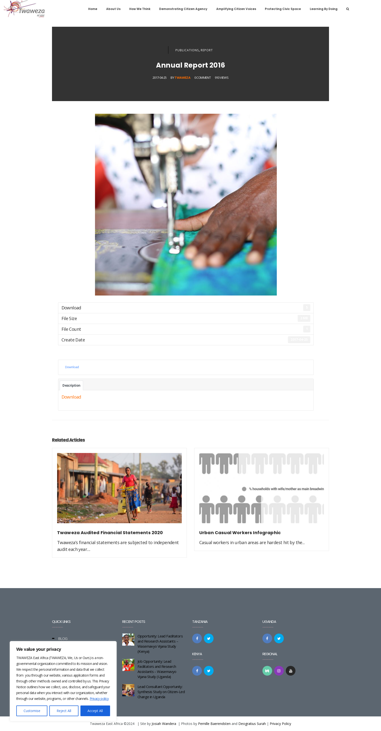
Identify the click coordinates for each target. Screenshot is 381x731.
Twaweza (182, 77)
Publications (187, 50)
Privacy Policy (280, 723)
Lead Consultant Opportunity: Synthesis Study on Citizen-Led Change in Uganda (161, 691)
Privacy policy (99, 698)
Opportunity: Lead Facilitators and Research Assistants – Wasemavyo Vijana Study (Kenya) (160, 644)
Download (72, 367)
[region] (63, 681)
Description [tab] (71, 385)
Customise (32, 710)
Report (207, 50)
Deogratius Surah (252, 723)
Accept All (95, 710)
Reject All (64, 710)
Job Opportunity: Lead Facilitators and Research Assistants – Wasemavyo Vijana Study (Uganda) (157, 669)
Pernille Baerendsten (214, 723)
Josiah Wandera (164, 723)
